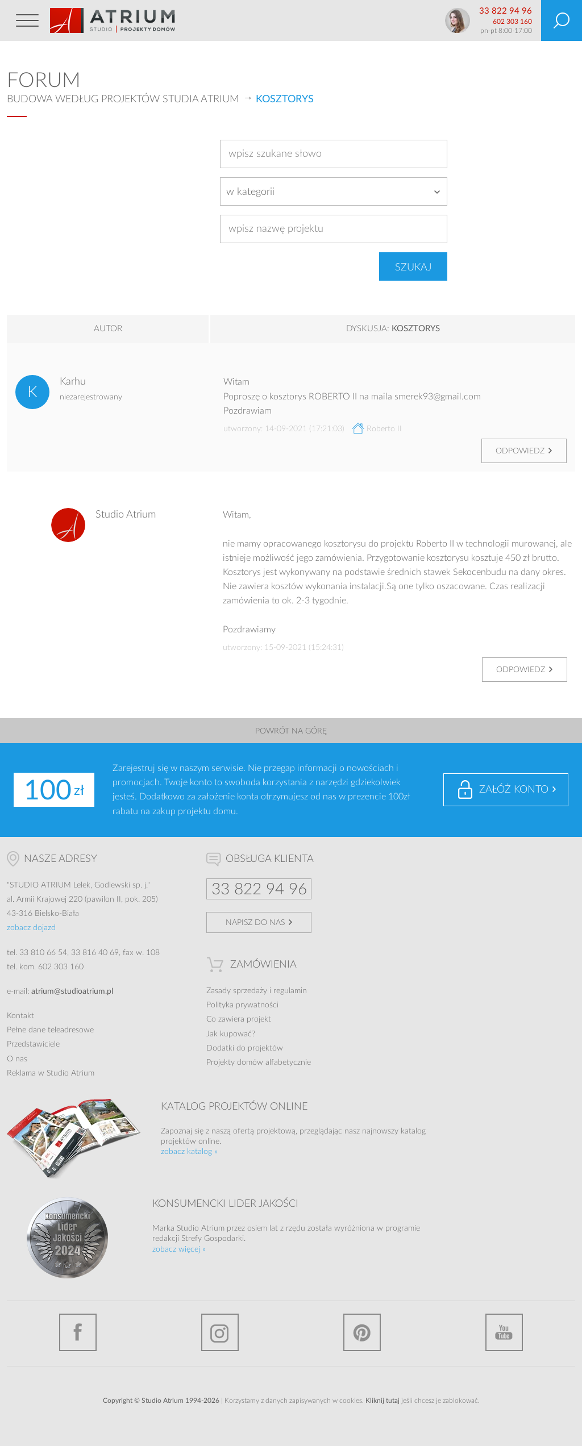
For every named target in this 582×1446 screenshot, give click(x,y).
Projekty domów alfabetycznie (258, 1062)
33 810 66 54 (43, 953)
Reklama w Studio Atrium (50, 1073)
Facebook (78, 1332)
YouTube (504, 1332)
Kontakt (20, 1016)
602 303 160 (512, 21)
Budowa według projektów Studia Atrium (123, 99)
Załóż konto (513, 790)
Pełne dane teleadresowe (50, 1030)
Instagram (220, 1332)
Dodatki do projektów (244, 1048)
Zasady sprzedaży (236, 991)
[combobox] (333, 191)
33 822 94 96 (505, 11)
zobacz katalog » (189, 1152)
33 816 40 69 (95, 953)
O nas (17, 1059)
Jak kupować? (230, 1034)
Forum (44, 80)
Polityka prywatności (242, 1005)
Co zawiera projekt (238, 1019)
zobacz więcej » (179, 1249)
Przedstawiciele (33, 1044)
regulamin (290, 991)
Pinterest (362, 1332)
